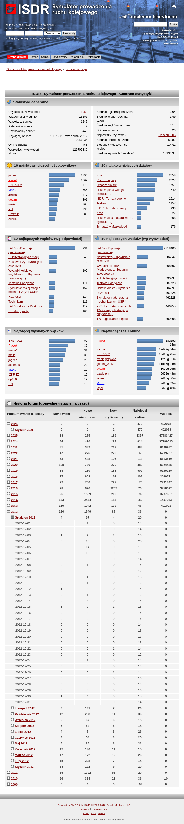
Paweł (12, 180)
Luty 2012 (22, 761)
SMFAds (85, 809)
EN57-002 (15, 185)
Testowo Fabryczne (21, 283)
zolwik (12, 219)
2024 (14, 441)
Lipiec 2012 (23, 732)
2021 (14, 459)
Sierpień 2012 (24, 726)
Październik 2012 (27, 714)
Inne (99, 175)
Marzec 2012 (23, 755)
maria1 (13, 350)
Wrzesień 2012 (25, 720)
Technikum (15, 301)
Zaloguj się (31, 24)
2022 (14, 453)
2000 (14, 784)
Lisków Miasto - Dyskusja (25, 306)
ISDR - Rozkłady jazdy (112, 208)
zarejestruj (49, 24)
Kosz (100, 213)
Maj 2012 (21, 743)
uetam (12, 199)
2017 (14, 482)
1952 (84, 112)
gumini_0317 (105, 364)
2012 (14, 511)
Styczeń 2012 (24, 767)
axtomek (14, 365)
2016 (14, 488)
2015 (14, 494)
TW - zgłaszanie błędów (112, 319)
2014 (14, 500)
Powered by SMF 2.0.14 (70, 805)
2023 (14, 447)
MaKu (12, 190)
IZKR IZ (13, 374)
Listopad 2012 (25, 708)
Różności (14, 296)
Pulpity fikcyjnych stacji (23, 257)
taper (100, 388)
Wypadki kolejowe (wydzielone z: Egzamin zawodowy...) (24, 274)
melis (11, 204)
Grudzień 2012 (25, 517)
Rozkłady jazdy (18, 311)
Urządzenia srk (107, 185)
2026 (14, 424)
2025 (14, 435)
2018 (14, 476)
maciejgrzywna (106, 359)
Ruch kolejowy (106, 180)
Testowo (102, 203)
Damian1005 (167, 135)
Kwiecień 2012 (25, 749)
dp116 (12, 379)
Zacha (12, 194)
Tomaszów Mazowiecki (112, 226)
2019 (14, 470)
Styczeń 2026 (24, 430)
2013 (14, 506)
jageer (12, 175)
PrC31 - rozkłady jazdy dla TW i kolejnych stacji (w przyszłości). (114, 310)
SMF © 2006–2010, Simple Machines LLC (107, 805)
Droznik (13, 214)
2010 (14, 778)
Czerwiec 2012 (25, 737)
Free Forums (100, 809)
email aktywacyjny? (42, 28)
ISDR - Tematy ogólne (111, 198)
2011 (14, 772)
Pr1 (10, 209)
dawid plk (103, 373)
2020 (14, 465)
